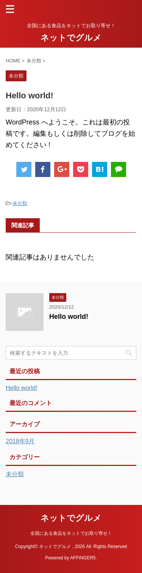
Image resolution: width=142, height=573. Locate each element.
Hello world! (68, 316)
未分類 (19, 203)
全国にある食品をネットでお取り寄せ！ (71, 533)
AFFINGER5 (82, 558)
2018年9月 (20, 441)
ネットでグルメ (71, 37)
